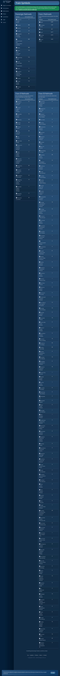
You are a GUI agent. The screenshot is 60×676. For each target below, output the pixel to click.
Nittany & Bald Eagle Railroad (42, 473)
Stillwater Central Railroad (42, 613)
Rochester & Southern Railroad (43, 563)
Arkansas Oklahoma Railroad (42, 156)
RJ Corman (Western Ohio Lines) (42, 558)
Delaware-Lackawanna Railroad (42, 287)
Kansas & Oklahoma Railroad (42, 386)
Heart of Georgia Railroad (42, 347)
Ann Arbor (42, 137)
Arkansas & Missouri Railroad (43, 146)
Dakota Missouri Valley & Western (43, 276)
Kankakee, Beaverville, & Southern (42, 381)
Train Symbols (5, 8)
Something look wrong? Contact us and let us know (37, 668)
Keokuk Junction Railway (42, 396)
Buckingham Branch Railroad (43, 180)
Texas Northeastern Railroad (42, 626)
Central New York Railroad (42, 205)
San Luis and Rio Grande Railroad (43, 580)
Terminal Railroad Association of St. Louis (42, 619)
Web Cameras (5, 11)
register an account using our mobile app (25, 27)
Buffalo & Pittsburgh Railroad (18, 121)
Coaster (18, 49)
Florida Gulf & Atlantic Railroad (43, 316)
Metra (18, 65)
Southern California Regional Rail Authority (18, 91)
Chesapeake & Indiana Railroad (43, 216)
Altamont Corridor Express (18, 39)
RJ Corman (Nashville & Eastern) (42, 547)
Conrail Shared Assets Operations (42, 270)
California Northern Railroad (42, 185)
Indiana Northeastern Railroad (42, 371)
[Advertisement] (37, 15)
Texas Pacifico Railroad (41, 631)
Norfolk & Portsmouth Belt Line (42, 478)
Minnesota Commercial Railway (42, 445)
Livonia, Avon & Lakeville (42, 402)
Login (3, 19)
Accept (52, 672)
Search (3, 22)
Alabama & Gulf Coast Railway (43, 128)
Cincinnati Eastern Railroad (42, 240)
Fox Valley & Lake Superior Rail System (43, 322)
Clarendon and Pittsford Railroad (42, 245)
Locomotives (4, 16)
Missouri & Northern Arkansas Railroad (19, 164)
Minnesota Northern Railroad (42, 451)
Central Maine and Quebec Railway (43, 199)
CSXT (41, 50)
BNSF (41, 40)
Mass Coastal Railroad (41, 424)
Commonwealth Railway (43, 261)
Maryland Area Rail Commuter (18, 53)
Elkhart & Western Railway (42, 307)
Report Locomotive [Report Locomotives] (6, 5)
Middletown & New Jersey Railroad (43, 440)
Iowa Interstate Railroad (18, 149)
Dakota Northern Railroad (42, 281)
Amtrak (18, 43)
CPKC (41, 47)
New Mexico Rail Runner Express (43, 467)
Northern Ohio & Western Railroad (43, 494)
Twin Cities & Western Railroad (42, 648)
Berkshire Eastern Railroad (42, 174)
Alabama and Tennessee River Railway (43, 134)
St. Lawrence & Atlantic (42, 608)
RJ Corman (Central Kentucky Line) (43, 537)
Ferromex (19, 136)
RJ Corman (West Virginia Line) (42, 552)
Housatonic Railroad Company (43, 353)
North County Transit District (42, 484)
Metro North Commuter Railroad (18, 70)
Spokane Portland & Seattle (42, 602)
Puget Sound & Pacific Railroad (43, 525)
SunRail (18, 96)
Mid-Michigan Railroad (41, 434)
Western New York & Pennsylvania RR (42, 662)
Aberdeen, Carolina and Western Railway (42, 121)
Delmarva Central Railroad (42, 293)
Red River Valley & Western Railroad (18, 205)
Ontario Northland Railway (42, 515)
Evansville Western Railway (19, 132)
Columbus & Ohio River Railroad (42, 255)
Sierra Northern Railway (41, 590)
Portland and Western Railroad (18, 188)
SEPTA (18, 86)
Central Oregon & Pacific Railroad (19, 127)
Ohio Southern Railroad (41, 509)
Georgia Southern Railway (42, 332)
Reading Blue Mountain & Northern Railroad (43, 530)
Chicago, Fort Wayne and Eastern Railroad (43, 229)
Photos (3, 14)
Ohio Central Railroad (41, 504)
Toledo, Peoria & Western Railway (42, 642)
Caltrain (18, 46)
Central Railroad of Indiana (42, 211)
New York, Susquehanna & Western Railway (19, 177)
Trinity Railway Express (18, 101)
